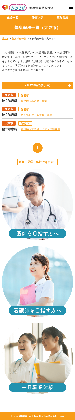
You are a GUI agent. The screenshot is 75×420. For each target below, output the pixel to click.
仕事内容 (38, 17)
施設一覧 (12, 17)
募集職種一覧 (19, 38)
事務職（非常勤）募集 (34, 100)
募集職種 (63, 17)
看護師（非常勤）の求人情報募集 (40, 129)
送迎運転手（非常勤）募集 (36, 114)
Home (5, 38)
